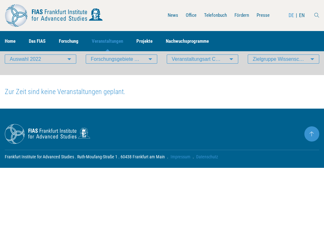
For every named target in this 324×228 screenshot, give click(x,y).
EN (302, 15)
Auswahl (26, 68)
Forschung (72, 41)
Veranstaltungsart (205, 68)
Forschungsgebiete (117, 68)
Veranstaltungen (113, 41)
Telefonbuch (212, 15)
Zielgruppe (283, 68)
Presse (263, 15)
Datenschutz (207, 166)
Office (186, 15)
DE (291, 15)
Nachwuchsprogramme (197, 41)
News (167, 15)
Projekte (152, 41)
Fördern (240, 15)
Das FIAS (39, 41)
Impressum (180, 166)
